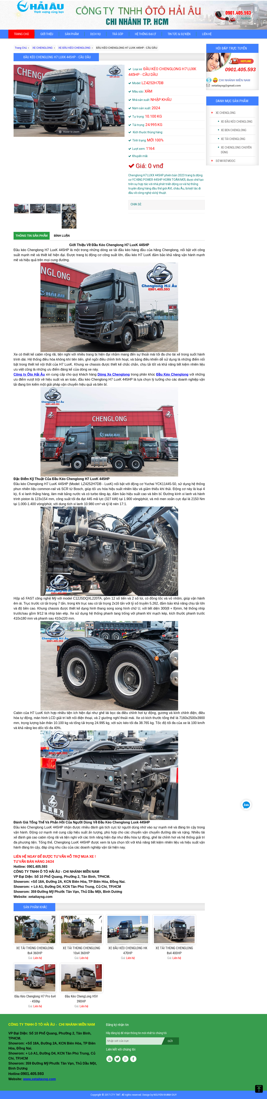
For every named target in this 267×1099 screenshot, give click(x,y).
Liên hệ (207, 34)
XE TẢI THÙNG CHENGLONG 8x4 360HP (35, 950)
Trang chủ (21, 34)
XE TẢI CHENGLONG (233, 139)
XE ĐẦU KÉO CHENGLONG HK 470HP (127, 950)
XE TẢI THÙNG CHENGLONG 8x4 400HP (174, 950)
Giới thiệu (46, 34)
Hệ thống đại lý (145, 34)
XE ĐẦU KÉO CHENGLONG (236, 121)
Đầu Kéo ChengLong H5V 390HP (81, 998)
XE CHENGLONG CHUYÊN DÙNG (236, 150)
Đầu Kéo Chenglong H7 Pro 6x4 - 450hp (35, 998)
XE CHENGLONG (226, 113)
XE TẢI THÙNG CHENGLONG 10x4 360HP (81, 950)
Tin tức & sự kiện (179, 34)
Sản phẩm (72, 34)
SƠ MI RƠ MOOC (226, 161)
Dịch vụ (95, 34)
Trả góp (117, 34)
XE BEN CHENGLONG (233, 130)
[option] (69, 101)
